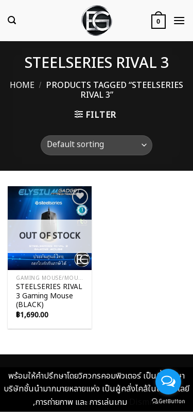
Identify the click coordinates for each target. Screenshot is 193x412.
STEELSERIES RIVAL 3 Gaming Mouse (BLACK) (49, 296)
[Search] (12, 20)
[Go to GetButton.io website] (168, 401)
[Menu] (179, 20)
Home (22, 85)
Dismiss (144, 402)
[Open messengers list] (168, 382)
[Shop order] (96, 145)
